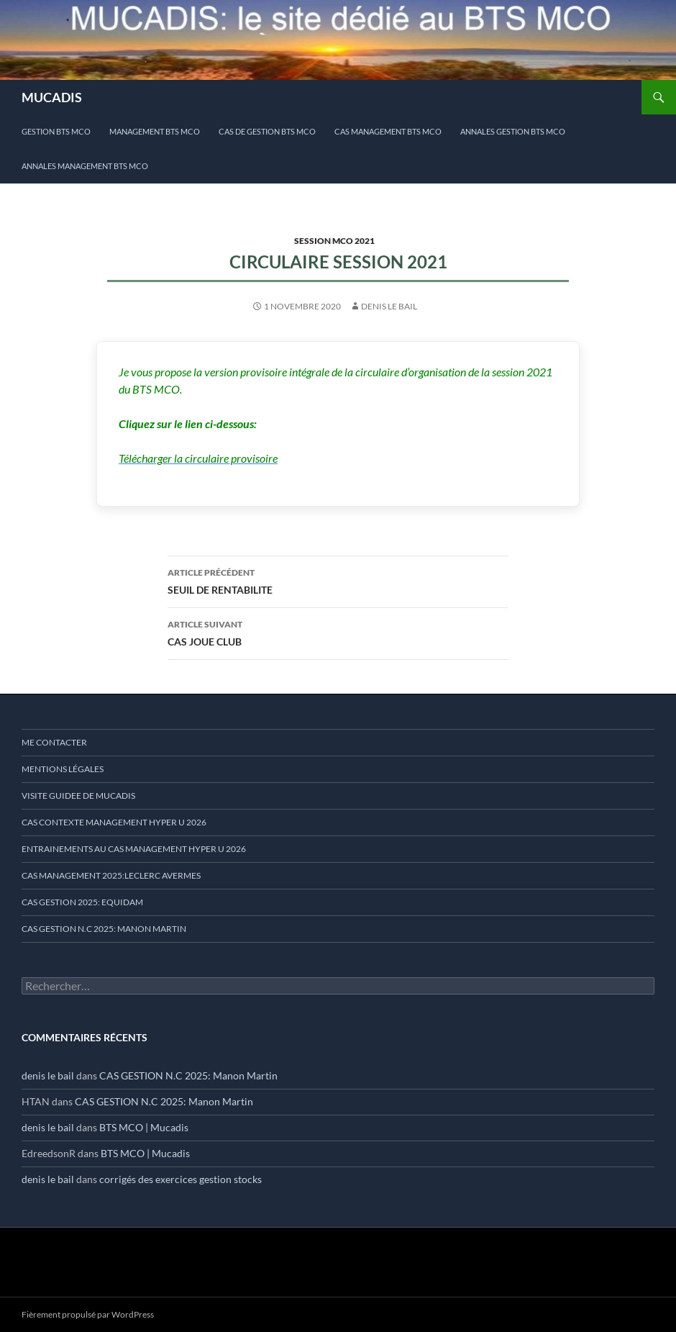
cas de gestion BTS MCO (267, 131)
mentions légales (63, 769)
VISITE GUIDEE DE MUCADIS (78, 795)
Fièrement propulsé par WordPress (88, 1314)
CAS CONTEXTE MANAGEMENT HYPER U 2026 (114, 822)
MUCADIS (52, 97)
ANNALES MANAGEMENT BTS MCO (85, 166)
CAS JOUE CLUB (338, 632)
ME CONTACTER (54, 742)
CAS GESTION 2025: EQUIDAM (82, 902)
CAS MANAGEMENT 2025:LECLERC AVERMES (111, 875)
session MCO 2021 (334, 240)
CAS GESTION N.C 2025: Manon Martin (188, 1075)
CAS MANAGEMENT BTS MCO (388, 131)
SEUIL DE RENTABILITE (338, 580)
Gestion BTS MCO (56, 131)
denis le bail (389, 306)
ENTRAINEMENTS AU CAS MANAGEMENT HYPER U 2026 (134, 848)
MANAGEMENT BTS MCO (154, 131)
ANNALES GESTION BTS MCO (512, 131)
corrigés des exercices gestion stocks (180, 1179)
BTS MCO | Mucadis (143, 1127)
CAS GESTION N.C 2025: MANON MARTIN (104, 928)
